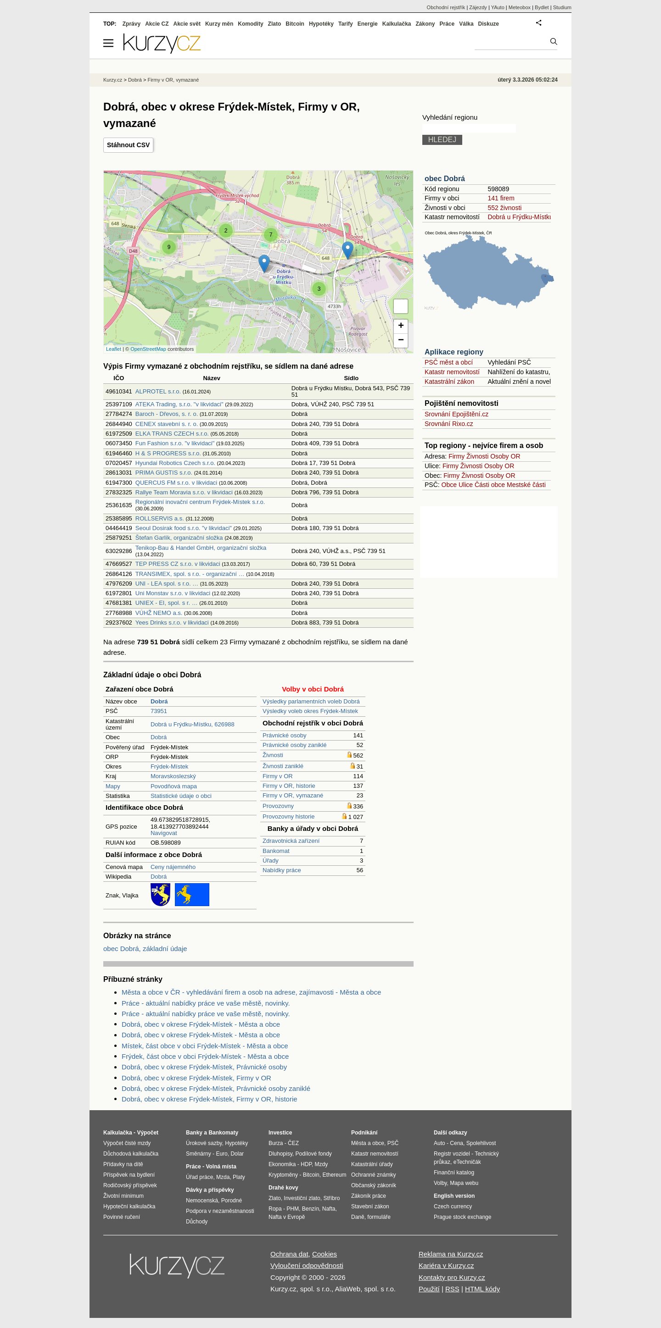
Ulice (466, 484)
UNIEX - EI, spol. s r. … (166, 602)
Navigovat (164, 833)
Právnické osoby (284, 735)
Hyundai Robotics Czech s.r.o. (175, 462)
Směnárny (198, 1154)
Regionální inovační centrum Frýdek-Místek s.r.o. (200, 501)
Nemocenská (202, 1200)
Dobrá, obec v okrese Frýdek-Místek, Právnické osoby (204, 1067)
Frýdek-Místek (169, 766)
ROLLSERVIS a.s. (159, 518)
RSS (452, 1289)
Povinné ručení (121, 1217)
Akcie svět (187, 24)
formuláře (379, 1217)
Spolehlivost (481, 1143)
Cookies (324, 1254)
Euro (221, 1154)
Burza (276, 1143)
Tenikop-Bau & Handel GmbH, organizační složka (200, 547)
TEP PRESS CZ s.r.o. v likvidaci (177, 563)
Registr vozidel (452, 1154)
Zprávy (131, 24)
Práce (447, 24)
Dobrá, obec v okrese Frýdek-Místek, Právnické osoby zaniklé (216, 1088)
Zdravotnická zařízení (291, 840)
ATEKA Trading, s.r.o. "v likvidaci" (179, 404)
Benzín (310, 1209)
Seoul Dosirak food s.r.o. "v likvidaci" (183, 528)
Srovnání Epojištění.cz (456, 414)
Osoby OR (505, 456)
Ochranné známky (373, 1175)
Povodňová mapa (174, 786)
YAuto (497, 7)
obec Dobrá (445, 179)
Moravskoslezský (173, 776)
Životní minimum (123, 1196)
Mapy (113, 786)
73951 (159, 711)
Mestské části (526, 484)
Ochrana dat (289, 1254)
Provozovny (278, 805)
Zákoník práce (368, 1196)
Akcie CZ (156, 24)
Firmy (456, 456)
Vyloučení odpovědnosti (306, 1265)
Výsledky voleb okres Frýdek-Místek (310, 711)
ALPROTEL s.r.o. (158, 391)
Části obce (490, 484)
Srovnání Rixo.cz (449, 423)
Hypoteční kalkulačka (129, 1206)
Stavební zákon (370, 1206)
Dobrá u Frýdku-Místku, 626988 (193, 724)
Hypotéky (321, 24)
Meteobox (520, 7)
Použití (429, 1289)
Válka (466, 24)
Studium (562, 7)
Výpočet (147, 1132)
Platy (239, 1177)
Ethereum (334, 1175)
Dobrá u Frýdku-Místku (520, 217)
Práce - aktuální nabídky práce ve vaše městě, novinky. (206, 1003)
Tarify (345, 24)
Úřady (271, 860)
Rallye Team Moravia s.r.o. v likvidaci (184, 492)
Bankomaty (223, 1132)
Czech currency (453, 1206)
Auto (439, 1143)
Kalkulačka (396, 24)
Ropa (275, 1209)
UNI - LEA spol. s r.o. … (166, 583)
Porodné (231, 1200)
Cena (456, 1143)
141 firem (500, 198)
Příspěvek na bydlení (129, 1175)
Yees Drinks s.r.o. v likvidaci (172, 622)
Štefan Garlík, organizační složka (179, 537)
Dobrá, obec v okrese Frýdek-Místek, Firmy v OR (196, 1078)
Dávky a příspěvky (210, 1190)
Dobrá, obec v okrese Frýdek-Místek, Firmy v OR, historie (209, 1099)
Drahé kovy (283, 1187)
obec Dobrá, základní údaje (145, 948)
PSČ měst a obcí (449, 362)
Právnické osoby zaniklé (294, 744)
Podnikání (364, 1132)
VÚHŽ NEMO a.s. (159, 612)
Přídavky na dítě (123, 1164)
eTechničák (467, 1162)
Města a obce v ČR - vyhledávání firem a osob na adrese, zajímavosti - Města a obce (251, 992)
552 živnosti (504, 207)
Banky (194, 1132)
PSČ (393, 1143)
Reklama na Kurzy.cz (451, 1254)
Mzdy (321, 1164)
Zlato (274, 24)
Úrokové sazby (204, 1143)
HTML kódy (482, 1289)
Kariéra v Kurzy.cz (446, 1265)
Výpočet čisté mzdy (127, 1143)
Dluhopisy (280, 1154)
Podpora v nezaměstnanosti (220, 1211)
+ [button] (401, 326)
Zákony (425, 24)
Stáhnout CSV (128, 145)
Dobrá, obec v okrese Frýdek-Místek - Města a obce (201, 1024)
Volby (440, 1183)
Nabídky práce (282, 870)
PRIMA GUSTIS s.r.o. (163, 472)
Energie (368, 24)
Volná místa (221, 1166)
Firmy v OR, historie (289, 785)
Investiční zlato (302, 1198)
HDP (306, 1164)
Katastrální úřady (372, 1164)
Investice (280, 1132)
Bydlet (542, 7)
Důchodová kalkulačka (130, 1154)
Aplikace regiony (454, 352)
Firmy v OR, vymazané (293, 795)
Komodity (250, 24)
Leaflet (113, 349)
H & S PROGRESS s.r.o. (168, 453)
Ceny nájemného (173, 866)
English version (454, 1196)
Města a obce (367, 1143)
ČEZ (293, 1143)
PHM (292, 1209)
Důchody (196, 1221)
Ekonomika (282, 1164)
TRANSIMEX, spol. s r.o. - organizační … (190, 573)
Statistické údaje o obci (181, 795)
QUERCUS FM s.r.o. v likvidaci (176, 482)
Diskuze (488, 24)
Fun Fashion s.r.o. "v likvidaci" (175, 443)
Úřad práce (199, 1177)
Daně (357, 1217)
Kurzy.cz (112, 80)
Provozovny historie (288, 816)
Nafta (329, 1209)
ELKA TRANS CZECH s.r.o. (172, 433)
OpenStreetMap (148, 349)
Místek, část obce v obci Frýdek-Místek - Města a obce (205, 1046)
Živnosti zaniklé (283, 766)
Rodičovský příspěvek (130, 1185)
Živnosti (273, 755)
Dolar (237, 1154)
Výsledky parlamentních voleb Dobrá (311, 701)
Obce (449, 484)
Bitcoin (295, 24)
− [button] (401, 341)
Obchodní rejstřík (446, 7)
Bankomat (276, 850)
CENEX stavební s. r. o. (166, 424)
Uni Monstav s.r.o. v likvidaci (172, 593)
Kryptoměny (283, 1175)
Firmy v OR (278, 776)
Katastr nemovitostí (452, 372)
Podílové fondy (313, 1154)
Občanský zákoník (373, 1185)
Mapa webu (464, 1183)
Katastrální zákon (449, 381)
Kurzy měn (219, 24)
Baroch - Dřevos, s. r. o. (166, 413)
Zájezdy (478, 7)
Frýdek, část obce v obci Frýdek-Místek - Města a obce (205, 1056)
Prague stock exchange (462, 1217)
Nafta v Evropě (287, 1217)
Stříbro (331, 1198)
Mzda (223, 1177)
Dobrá (159, 737)
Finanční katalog (454, 1172)
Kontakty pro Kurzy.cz (452, 1277)
